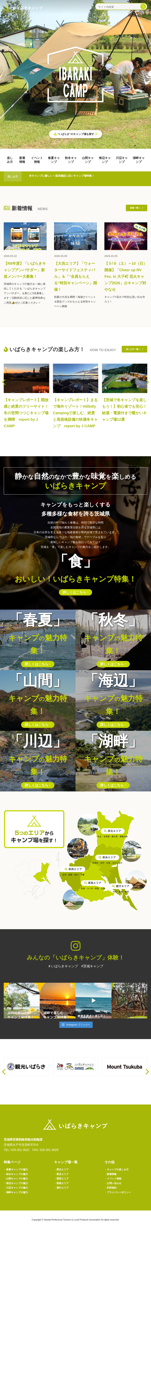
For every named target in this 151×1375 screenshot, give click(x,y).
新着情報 (22, 159)
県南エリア (63, 1325)
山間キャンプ (88, 159)
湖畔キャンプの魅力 (19, 1337)
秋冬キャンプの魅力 (19, 1314)
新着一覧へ (133, 208)
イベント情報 (37, 159)
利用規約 (111, 1331)
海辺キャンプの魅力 (19, 1325)
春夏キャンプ (54, 159)
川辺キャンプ (122, 159)
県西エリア (63, 1320)
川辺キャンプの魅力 (19, 1331)
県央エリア (63, 1314)
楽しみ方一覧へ (131, 363)
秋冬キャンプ (71, 159)
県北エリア (63, 1308)
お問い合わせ (114, 1325)
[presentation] (3, 396)
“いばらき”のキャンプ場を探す (75, 135)
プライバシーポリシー (120, 1337)
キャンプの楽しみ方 (119, 1308)
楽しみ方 (10, 159)
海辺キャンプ (105, 159)
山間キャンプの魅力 (19, 1320)
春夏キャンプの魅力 (19, 1308)
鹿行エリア (63, 1331)
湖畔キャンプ (139, 159)
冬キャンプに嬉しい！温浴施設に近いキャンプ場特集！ (71, 176)
